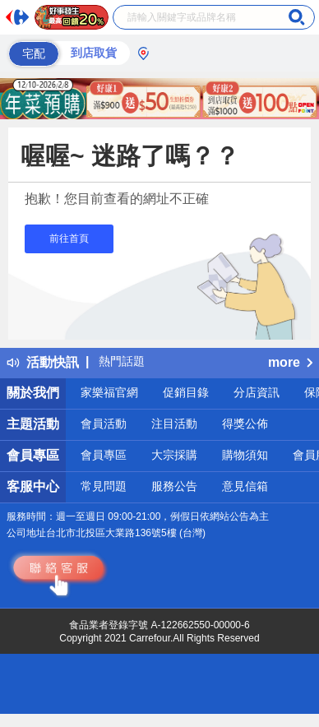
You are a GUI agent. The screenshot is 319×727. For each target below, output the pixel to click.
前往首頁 (69, 238)
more (290, 362)
